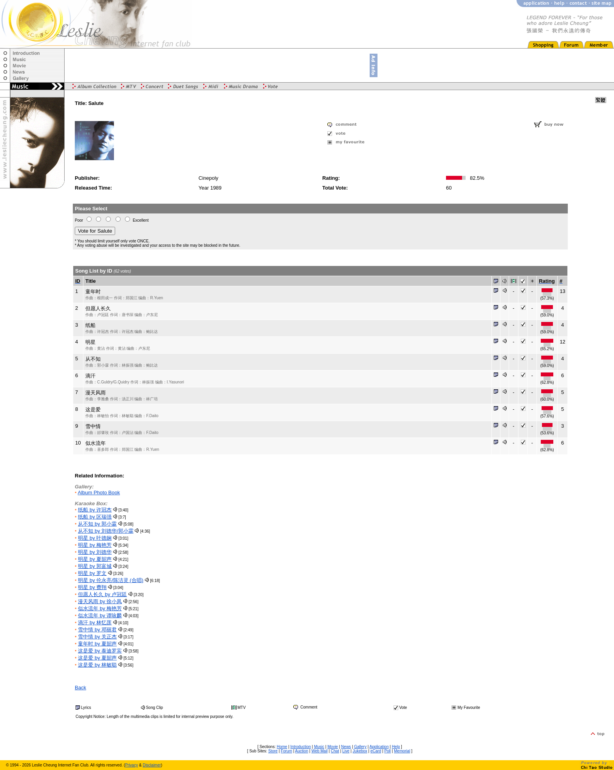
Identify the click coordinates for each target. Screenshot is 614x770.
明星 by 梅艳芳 (95, 545)
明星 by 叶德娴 (95, 538)
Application (379, 747)
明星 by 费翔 (92, 587)
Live (345, 751)
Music (319, 747)
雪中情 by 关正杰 (97, 637)
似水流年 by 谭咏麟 (100, 615)
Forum (286, 751)
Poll (387, 751)
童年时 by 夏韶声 (97, 644)
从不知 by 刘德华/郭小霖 (106, 531)
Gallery (360, 747)
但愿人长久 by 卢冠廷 (102, 594)
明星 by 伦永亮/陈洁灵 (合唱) (110, 580)
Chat (335, 751)
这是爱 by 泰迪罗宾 (100, 651)
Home (282, 747)
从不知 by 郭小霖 (97, 524)
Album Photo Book (99, 492)
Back (80, 687)
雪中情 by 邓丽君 (97, 630)
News (346, 747)
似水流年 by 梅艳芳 (100, 608)
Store (273, 751)
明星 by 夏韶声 (95, 559)
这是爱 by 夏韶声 (97, 658)
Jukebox (360, 751)
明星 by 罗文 (92, 573)
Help (396, 747)
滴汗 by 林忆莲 (95, 622)
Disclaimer (152, 765)
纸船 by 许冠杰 (95, 510)
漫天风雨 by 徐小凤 (100, 601)
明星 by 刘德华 (95, 552)
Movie (332, 747)
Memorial (402, 751)
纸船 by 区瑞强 (95, 517)
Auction (301, 751)
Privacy (131, 765)
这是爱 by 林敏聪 (97, 665)
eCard (375, 751)
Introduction (301, 747)
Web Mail (319, 751)
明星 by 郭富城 (95, 566)
